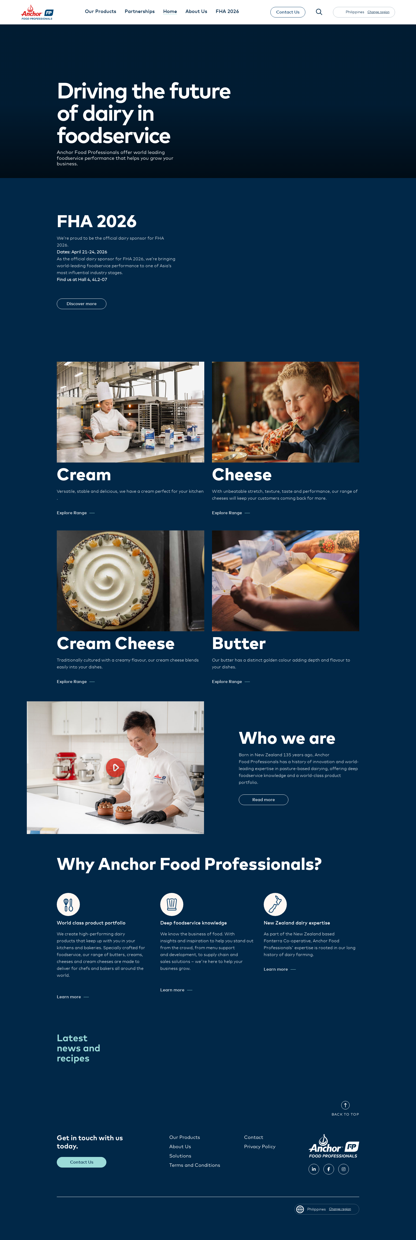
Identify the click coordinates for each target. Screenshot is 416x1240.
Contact (253, 1137)
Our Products (184, 1137)
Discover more (82, 304)
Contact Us (288, 12)
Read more (263, 800)
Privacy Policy (259, 1146)
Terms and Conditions (194, 1165)
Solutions (180, 1156)
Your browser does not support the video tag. (300, 261)
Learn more (73, 997)
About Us (180, 1146)
